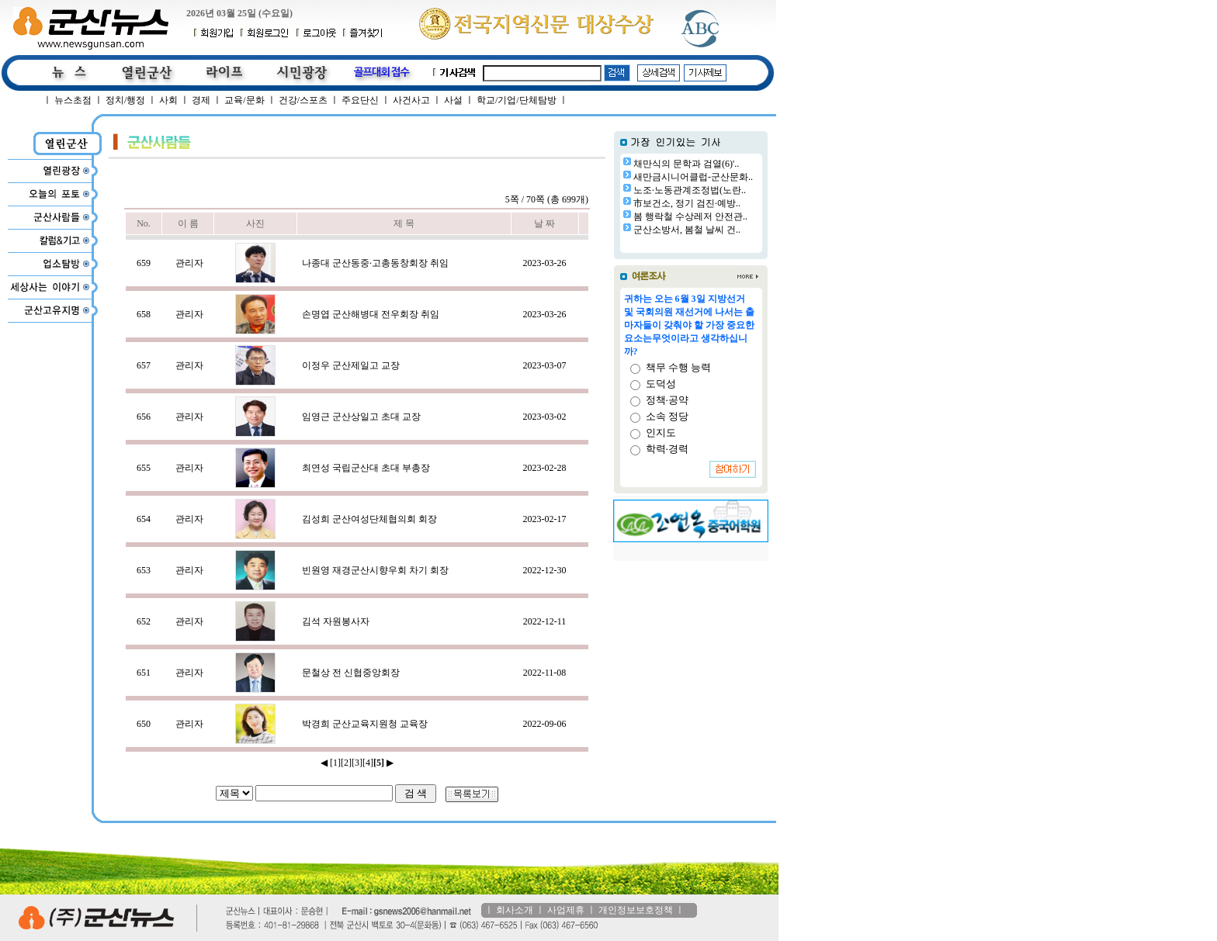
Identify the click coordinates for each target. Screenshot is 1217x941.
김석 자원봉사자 (335, 621)
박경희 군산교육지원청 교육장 (365, 723)
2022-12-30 (545, 570)
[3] (357, 762)
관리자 (189, 263)
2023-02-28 (545, 467)
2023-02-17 (545, 519)
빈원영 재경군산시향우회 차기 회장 (375, 570)
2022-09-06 (545, 723)
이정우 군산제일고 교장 (351, 365)
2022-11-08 (545, 672)
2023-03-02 (545, 416)
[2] (346, 762)
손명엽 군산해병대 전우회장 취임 (370, 314)
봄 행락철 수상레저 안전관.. (690, 216)
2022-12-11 (545, 621)
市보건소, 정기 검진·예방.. (686, 203)
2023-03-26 (545, 263)
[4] (367, 762)
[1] (335, 762)
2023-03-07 (545, 365)
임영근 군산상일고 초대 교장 (361, 416)
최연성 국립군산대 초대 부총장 (366, 467)
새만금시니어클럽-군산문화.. (693, 176)
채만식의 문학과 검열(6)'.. (686, 163)
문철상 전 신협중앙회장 (351, 672)
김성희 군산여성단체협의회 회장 (369, 519)
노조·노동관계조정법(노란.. (689, 190)
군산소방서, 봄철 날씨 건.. (686, 229)
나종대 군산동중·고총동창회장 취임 (375, 263)
